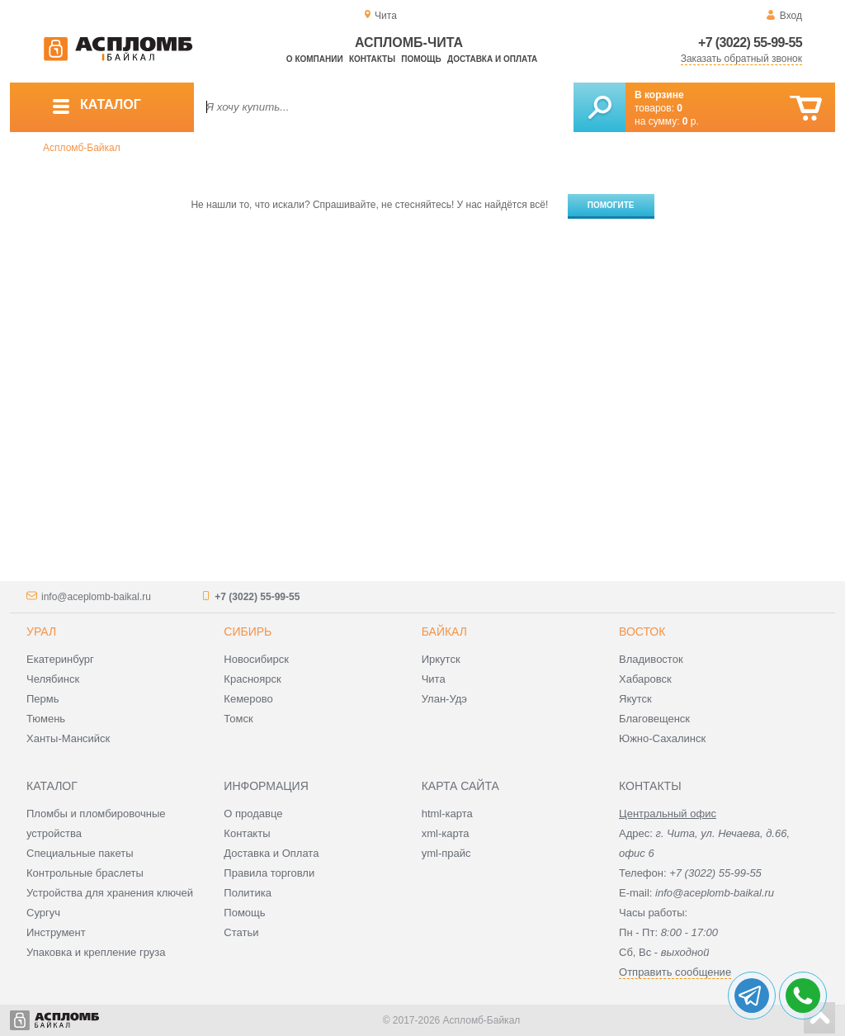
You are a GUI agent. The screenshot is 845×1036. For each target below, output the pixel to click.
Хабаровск (645, 679)
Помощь (421, 59)
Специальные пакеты (80, 853)
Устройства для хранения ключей (109, 893)
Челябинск (52, 679)
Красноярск (252, 679)
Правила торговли (269, 873)
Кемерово (248, 699)
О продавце (253, 813)
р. (690, 121)
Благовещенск (654, 718)
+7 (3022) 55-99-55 (750, 42)
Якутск (635, 699)
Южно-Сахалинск (662, 738)
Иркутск (441, 659)
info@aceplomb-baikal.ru (96, 597)
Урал (41, 631)
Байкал (444, 631)
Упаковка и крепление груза (95, 952)
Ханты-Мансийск (68, 738)
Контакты (372, 59)
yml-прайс (446, 853)
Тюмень (45, 718)
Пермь (42, 699)
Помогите (611, 205)
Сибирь (247, 631)
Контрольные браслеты (85, 873)
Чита (434, 679)
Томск (238, 718)
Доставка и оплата (492, 59)
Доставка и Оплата (271, 853)
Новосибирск (256, 659)
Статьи (241, 932)
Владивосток (651, 659)
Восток (642, 631)
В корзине (659, 95)
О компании (314, 59)
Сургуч (43, 912)
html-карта (447, 813)
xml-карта (446, 833)
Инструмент (56, 932)
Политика (247, 893)
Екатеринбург (60, 659)
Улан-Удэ (444, 699)
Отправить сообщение (675, 972)
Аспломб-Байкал (81, 148)
